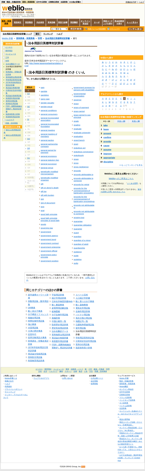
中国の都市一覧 (59, 321)
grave (76, 159)
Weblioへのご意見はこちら (121, 178)
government (46, 232)
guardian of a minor (82, 240)
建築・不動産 (99, 369)
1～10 (106, 121)
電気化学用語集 (83, 308)
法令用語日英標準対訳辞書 (57, 38)
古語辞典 (64, 2)
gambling (45, 95)
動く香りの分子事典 (85, 301)
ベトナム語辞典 (125, 406)
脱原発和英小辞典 (84, 348)
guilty (76, 263)
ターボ (97, 22)
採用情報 (94, 384)
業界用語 (8, 51)
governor (77, 100)
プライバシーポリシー (13, 389)
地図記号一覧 (82, 321)
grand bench (79, 140)
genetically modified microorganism (49, 172)
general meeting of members (49, 135)
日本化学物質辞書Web (62, 301)
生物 (75, 371)
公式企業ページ (97, 378)
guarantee (78, 221)
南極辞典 (56, 318)
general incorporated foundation (50, 125)
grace (76, 104)
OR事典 (31, 308)
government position (49, 261)
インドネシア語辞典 (127, 400)
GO (28, 139)
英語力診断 (63, 22)
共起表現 (40, 22)
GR (28, 148)
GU (28, 158)
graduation (78, 136)
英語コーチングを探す (108, 22)
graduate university (82, 133)
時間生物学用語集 (36, 321)
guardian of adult (81, 244)
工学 (7, 57)
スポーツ (68, 371)
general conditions (49, 110)
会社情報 (94, 381)
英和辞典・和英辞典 (25, 38)
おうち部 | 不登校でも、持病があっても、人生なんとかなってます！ (130, 449)
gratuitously (79, 155)
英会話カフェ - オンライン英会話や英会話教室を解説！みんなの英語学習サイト (130, 441)
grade (76, 121)
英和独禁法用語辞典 (61, 334)
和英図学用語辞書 (60, 341)
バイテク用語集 (83, 314)
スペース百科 (82, 295)
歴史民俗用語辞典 (60, 328)
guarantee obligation (82, 225)
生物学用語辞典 (83, 311)
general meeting (48, 130)
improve (108, 154)
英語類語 (29, 22)
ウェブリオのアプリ (41, 378)
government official (49, 251)
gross (76, 163)
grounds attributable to (83, 174)
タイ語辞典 (123, 403)
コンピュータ (10, 54)
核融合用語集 (34, 318)
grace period (79, 111)
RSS (83, 466)
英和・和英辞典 (28, 2)
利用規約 (8, 386)
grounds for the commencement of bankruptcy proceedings (84, 199)
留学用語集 (81, 328)
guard (76, 233)
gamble (44, 91)
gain (42, 87)
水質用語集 (33, 328)
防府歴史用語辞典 (60, 324)
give (42, 207)
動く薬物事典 (82, 305)
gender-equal (46, 107)
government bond (48, 239)
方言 (91, 371)
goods (43, 224)
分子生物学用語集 (60, 314)
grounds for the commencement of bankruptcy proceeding (84, 190)
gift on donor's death (50, 188)
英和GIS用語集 (83, 344)
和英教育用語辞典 (36, 360)
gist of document (48, 203)
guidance (78, 252)
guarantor (78, 229)
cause (107, 145)
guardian (77, 236)
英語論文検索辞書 (60, 338)
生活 (45, 371)
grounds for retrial (81, 184)
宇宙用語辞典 (58, 295)
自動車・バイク (77, 369)
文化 (40, 371)
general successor (49, 164)
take (106, 125)
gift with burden (47, 195)
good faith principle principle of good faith (50, 219)
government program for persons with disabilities (84, 88)
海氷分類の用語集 (84, 318)
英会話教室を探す (119, 22)
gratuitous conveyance (83, 152)
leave (106, 129)
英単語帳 (51, 22)
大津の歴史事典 (35, 331)
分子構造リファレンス (38, 314)
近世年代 (32, 334)
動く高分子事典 (35, 311)
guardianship (79, 248)
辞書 (3, 2)
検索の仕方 (9, 381)
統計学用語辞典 (59, 298)
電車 (67, 369)
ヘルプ (141, 2)
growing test (79, 217)
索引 (37, 34)
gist (42, 199)
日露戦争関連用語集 (85, 324)
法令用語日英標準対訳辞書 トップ (17, 34)
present (107, 133)
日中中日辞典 (41, 2)
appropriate (109, 158)
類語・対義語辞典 (14, 2)
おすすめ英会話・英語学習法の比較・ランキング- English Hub (130, 457)
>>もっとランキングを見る (131, 165)
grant (76, 144)
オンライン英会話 (85, 22)
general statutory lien (50, 160)
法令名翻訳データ (60, 331)
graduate (77, 129)
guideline (78, 259)
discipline (108, 162)
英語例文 (17, 22)
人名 (86, 371)
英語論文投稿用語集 (37, 354)
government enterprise (51, 247)
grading (77, 125)
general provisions (49, 156)
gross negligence (81, 167)
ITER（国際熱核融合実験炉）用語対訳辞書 (14, 109)
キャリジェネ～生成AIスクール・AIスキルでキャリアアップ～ (130, 414)
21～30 (136, 121)
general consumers (49, 114)
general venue (47, 168)
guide (76, 256)
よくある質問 (132, 183)
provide (107, 141)
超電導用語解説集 (60, 308)
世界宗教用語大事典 (37, 337)
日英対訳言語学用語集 (86, 341)
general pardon (47, 140)
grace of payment (81, 107)
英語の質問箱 (124, 419)
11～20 (121, 121)
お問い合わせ (67, 378)
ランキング (48, 34)
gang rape (45, 99)
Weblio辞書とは (11, 378)
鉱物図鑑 (56, 311)
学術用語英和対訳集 (85, 338)
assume (107, 149)
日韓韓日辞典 (53, 2)
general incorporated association (50, 119)
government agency (49, 236)
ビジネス (8, 47)
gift (42, 184)
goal (42, 210)
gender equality (47, 103)
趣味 (61, 371)
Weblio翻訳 (123, 386)
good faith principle (49, 214)
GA (28, 94)
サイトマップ (10, 392)
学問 (40, 38)
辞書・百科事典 (11, 123)
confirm (107, 137)
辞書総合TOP (131, 2)
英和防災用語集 (35, 357)
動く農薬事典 (58, 305)
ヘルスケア (9, 120)
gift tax (44, 191)
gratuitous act (79, 148)
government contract (50, 243)
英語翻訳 (74, 22)
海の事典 (32, 324)
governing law (47, 228)
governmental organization (80, 95)
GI (28, 119)
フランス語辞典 (125, 397)
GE (28, 107)
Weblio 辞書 (7, 38)
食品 (80, 371)
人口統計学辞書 (83, 298)
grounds (77, 171)
